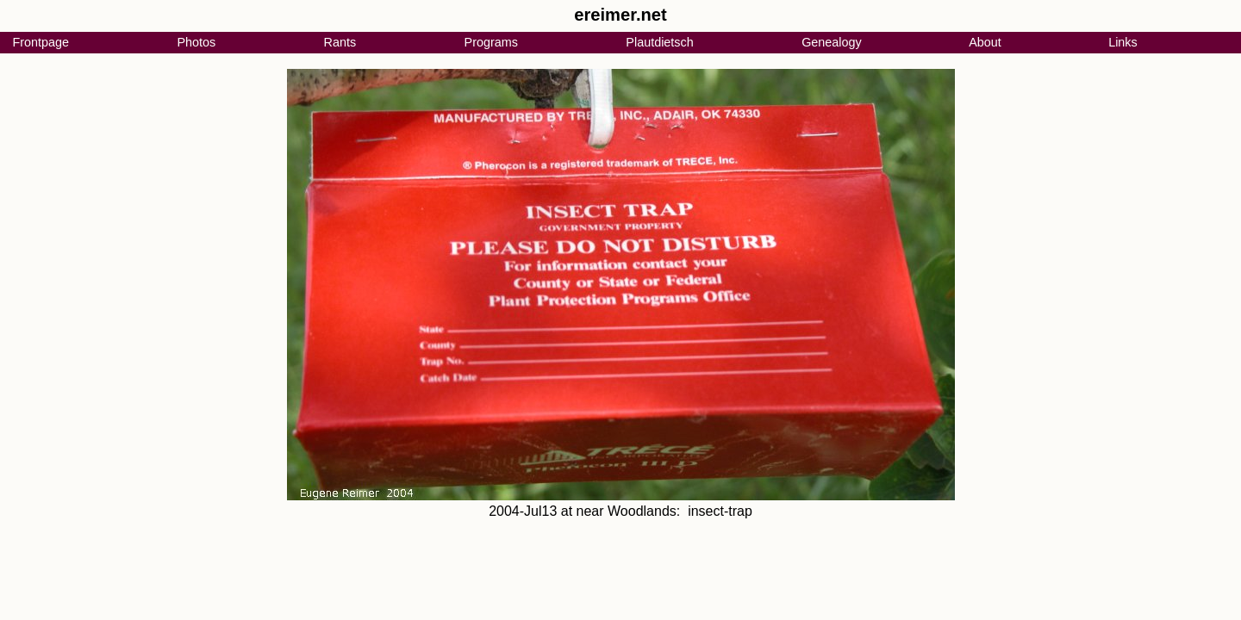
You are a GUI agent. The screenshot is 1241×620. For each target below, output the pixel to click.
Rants (340, 42)
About (985, 42)
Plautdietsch (659, 42)
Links (1123, 42)
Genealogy (831, 42)
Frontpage (40, 42)
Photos (196, 42)
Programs (491, 42)
